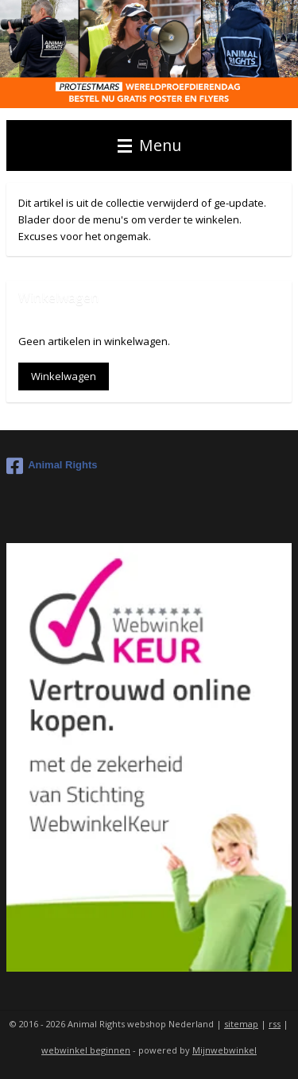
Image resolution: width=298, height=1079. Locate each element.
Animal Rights (51, 465)
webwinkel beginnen (85, 1050)
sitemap (241, 1024)
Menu (149, 145)
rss (275, 1024)
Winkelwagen (63, 376)
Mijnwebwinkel (224, 1050)
